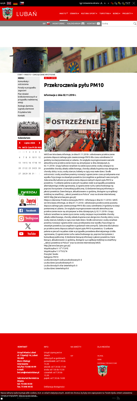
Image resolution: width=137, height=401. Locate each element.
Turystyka (104, 13)
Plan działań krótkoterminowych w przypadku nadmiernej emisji (28, 98)
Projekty (126, 13)
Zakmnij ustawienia (134, 3)
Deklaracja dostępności (54, 387)
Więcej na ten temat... (28, 396)
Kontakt (91, 23)
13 (20, 163)
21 (24, 168)
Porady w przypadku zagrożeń (27, 89)
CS (22, 3)
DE (15, 3)
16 (30, 163)
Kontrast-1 (119, 3)
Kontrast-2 (123, 3)
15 (26, 163)
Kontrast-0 (116, 3)
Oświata (73, 13)
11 (36, 157)
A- (108, 3)
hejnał (100, 356)
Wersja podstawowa (112, 3)
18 (36, 163)
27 (20, 173)
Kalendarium (73, 23)
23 (30, 168)
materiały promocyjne (107, 363)
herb (99, 359)
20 (20, 168)
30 (30, 173)
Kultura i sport (88, 13)
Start (20, 75)
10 (33, 157)
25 (36, 168)
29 (26, 173)
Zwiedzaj (27, 193)
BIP (44, 23)
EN (9, 3)
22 (26, 168)
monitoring (59, 23)
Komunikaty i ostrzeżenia (23, 82)
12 (39, 157)
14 (24, 163)
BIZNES (116, 13)
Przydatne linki (24, 112)
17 (33, 163)
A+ (101, 3)
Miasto (63, 13)
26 (39, 168)
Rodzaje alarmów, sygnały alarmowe (26, 107)
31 (33, 173)
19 (39, 163)
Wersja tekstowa (128, 3)
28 (24, 173)
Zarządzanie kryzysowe (44, 75)
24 (33, 168)
